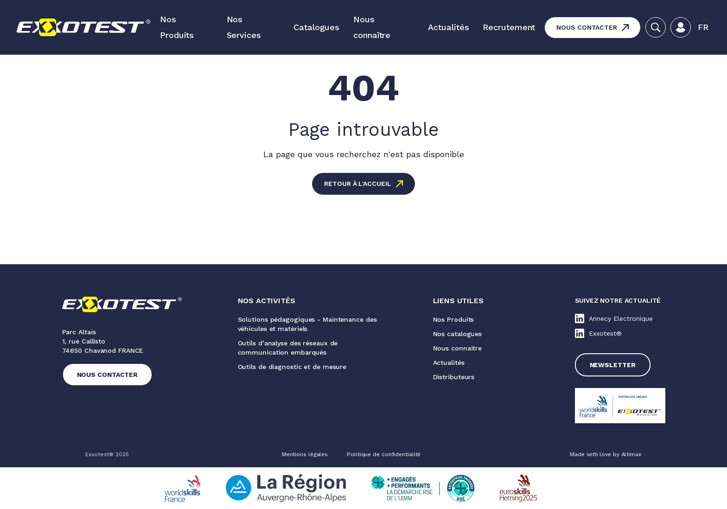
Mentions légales (305, 454)
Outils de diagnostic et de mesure (292, 366)
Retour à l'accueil (357, 183)
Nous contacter (586, 27)
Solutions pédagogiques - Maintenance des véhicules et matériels (307, 324)
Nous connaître (371, 27)
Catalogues (316, 27)
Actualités (448, 27)
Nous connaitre (457, 348)
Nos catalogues (457, 333)
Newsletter (613, 365)
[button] (703, 27)
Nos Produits (177, 27)
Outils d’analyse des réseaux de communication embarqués (288, 347)
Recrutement (509, 27)
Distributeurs (454, 377)
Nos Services (244, 27)
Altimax (631, 454)
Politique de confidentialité (384, 454)
